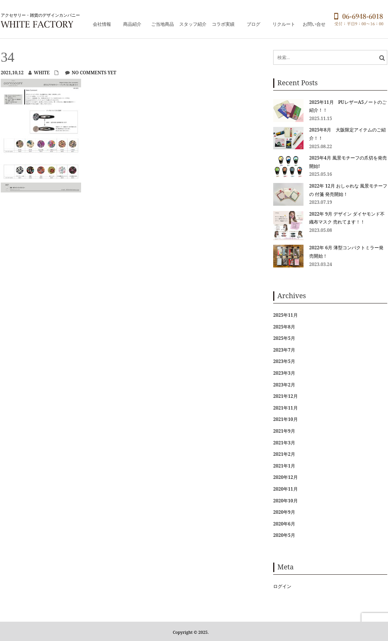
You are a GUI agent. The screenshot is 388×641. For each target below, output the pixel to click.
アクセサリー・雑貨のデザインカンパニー (40, 15)
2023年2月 (284, 384)
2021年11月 (285, 408)
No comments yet (94, 72)
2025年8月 (284, 327)
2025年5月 (284, 338)
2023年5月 (284, 361)
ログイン (282, 586)
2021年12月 (285, 396)
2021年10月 (285, 419)
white (42, 72)
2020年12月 (285, 477)
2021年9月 (284, 431)
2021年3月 (284, 442)
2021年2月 (284, 454)
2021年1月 (284, 466)
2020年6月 (284, 524)
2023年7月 (284, 350)
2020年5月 (284, 535)
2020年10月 (285, 500)
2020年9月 (284, 512)
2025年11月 (285, 315)
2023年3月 (284, 373)
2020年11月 (285, 489)
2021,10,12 (12, 72)
